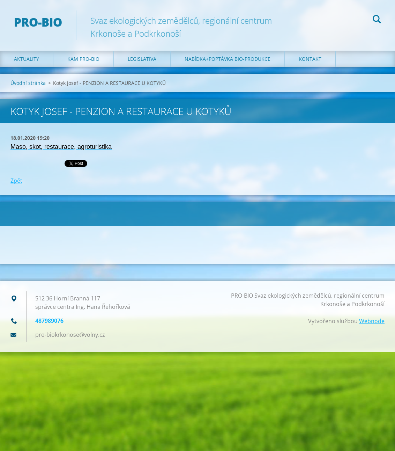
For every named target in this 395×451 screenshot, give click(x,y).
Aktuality (26, 59)
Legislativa (142, 59)
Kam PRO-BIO (83, 59)
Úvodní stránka (28, 83)
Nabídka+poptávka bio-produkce (227, 59)
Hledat (377, 20)
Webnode (372, 321)
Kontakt (310, 59)
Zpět (16, 180)
